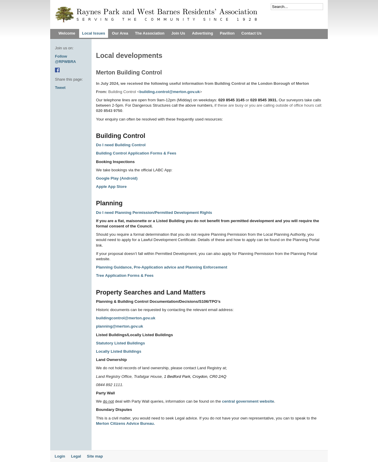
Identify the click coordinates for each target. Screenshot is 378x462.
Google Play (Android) (117, 178)
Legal (76, 456)
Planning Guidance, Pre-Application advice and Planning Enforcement (161, 267)
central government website (248, 401)
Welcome (66, 33)
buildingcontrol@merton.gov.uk (125, 318)
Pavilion (227, 33)
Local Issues (93, 33)
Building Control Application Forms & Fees (136, 153)
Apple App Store (111, 186)
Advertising (202, 33)
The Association (149, 33)
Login (60, 456)
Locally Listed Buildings (119, 351)
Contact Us (251, 33)
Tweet (60, 87)
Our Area (120, 33)
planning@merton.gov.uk (119, 326)
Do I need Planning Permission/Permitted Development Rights (154, 212)
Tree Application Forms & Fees (125, 275)
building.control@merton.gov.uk (169, 92)
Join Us (178, 33)
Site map (95, 456)
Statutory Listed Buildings (120, 343)
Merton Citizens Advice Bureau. (125, 423)
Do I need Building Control (121, 145)
